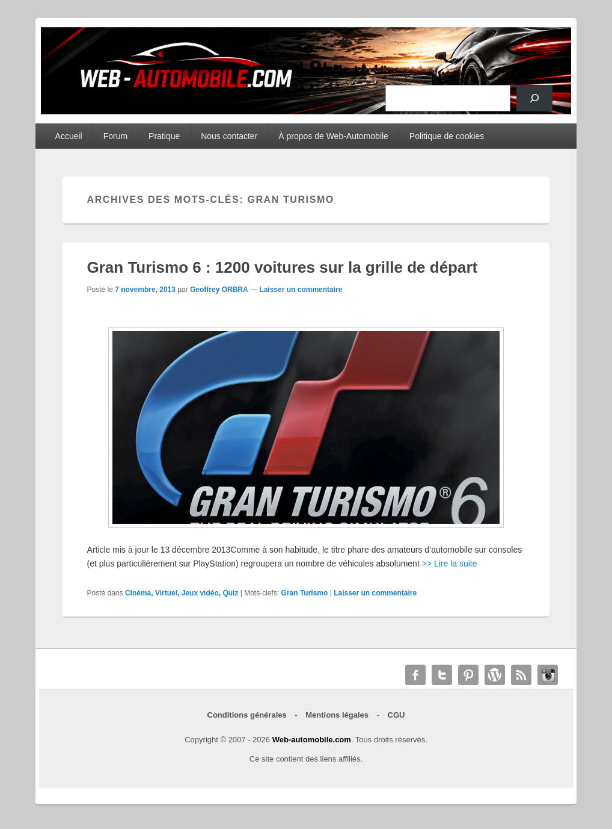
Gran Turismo (304, 593)
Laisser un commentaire (300, 289)
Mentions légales (337, 714)
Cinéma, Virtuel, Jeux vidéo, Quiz (182, 593)
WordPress (495, 675)
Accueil (68, 136)
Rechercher (404, 78)
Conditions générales (247, 714)
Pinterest (468, 675)
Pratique (164, 136)
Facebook (415, 675)
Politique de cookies (447, 136)
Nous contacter (229, 136)
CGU (396, 714)
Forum (115, 136)
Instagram (547, 675)
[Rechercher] (534, 98)
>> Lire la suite (449, 563)
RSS (521, 675)
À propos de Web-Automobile (333, 136)
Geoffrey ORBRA (219, 289)
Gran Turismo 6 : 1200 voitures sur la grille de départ (282, 267)
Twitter (442, 675)
